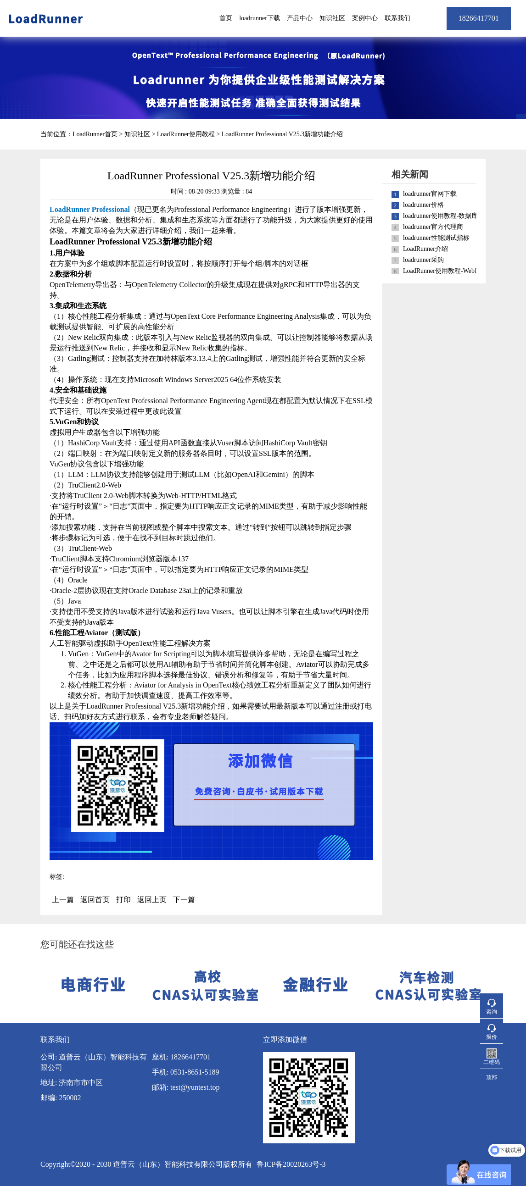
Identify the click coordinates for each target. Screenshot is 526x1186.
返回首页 (95, 899)
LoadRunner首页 (95, 134)
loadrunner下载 (259, 18)
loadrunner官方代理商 (433, 226)
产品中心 (300, 18)
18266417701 (479, 18)
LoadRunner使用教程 (186, 134)
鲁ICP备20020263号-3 (291, 1164)
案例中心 (365, 18)
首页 (225, 18)
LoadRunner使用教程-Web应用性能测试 (458, 270)
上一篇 (63, 899)
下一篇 (184, 899)
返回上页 (152, 899)
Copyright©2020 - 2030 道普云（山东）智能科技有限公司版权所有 (146, 1164)
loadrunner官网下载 (430, 193)
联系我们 (397, 18)
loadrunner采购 (423, 259)
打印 (123, 899)
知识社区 (332, 18)
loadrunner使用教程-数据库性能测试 (453, 215)
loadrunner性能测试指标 (436, 237)
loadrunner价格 (423, 204)
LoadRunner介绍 (425, 248)
